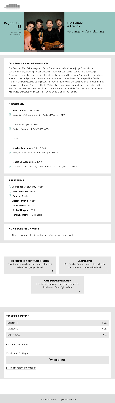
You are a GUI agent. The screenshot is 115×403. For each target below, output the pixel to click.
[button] (108, 6)
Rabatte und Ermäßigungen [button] (19, 353)
